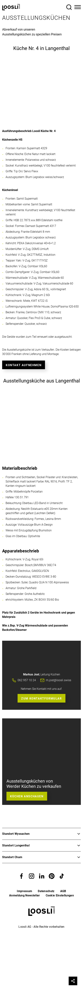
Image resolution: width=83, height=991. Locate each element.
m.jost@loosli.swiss (58, 680)
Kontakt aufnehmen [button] (23, 365)
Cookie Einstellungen (60, 895)
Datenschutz (46, 891)
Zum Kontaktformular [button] (41, 698)
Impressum (24, 891)
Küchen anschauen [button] (27, 796)
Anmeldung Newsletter (24, 895)
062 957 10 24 (27, 680)
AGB (63, 891)
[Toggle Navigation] (77, 7)
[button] (21, 876)
